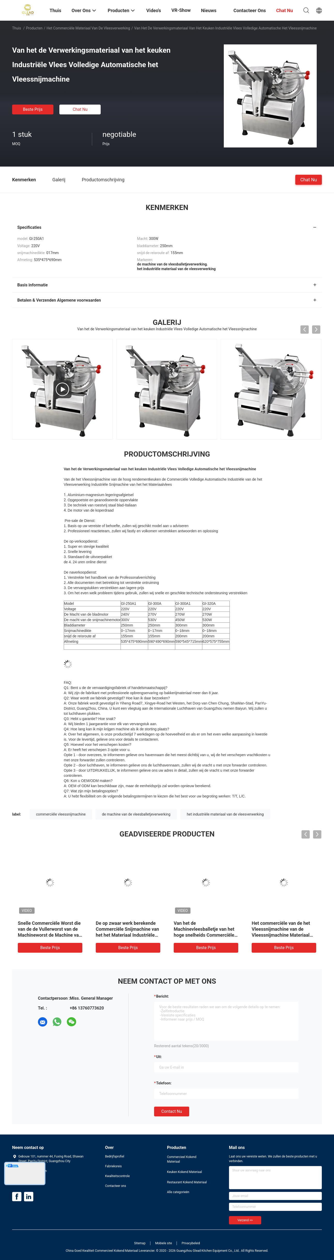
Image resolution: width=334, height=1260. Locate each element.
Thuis (16, 28)
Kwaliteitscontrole (117, 1176)
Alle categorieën (178, 1192)
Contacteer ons (115, 1186)
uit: (159, 1057)
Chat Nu (80, 109)
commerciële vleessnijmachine (61, 814)
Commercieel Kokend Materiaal (181, 1159)
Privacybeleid (191, 1243)
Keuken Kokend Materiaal (184, 1172)
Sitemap (140, 1243)
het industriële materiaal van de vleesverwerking (225, 814)
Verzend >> (245, 1220)
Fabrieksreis (113, 1166)
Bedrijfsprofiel (114, 1156)
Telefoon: (163, 1083)
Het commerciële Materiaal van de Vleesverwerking (88, 28)
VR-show (181, 10)
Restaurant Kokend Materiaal (187, 1182)
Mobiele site (163, 1243)
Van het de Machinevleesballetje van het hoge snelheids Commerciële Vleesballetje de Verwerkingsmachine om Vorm (206, 935)
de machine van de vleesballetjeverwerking (136, 814)
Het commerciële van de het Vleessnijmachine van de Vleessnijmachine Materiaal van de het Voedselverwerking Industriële (283, 935)
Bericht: (162, 996)
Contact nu (171, 1111)
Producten (34, 28)
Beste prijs (33, 109)
